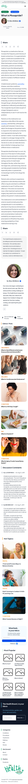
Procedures (6, 735)
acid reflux (21, 84)
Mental (5, 561)
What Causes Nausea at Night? (13, 619)
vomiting (4, 123)
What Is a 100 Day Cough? (9, 406)
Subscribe (14, 640)
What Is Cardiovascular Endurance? (13, 379)
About (4, 752)
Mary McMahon (14, 21)
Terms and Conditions (13, 781)
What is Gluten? (18, 678)
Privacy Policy (4, 781)
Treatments (5, 347)
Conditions (5, 404)
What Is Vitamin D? (7, 434)
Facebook (5, 762)
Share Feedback (18, 317)
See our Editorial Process (7, 317)
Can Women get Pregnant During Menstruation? (7, 694)
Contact (5, 755)
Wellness (4, 377)
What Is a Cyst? (7, 663)
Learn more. (23, 2)
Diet (2, 431)
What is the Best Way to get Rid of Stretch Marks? (19, 694)
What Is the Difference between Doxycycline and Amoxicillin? (11, 351)
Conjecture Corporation (16, 779)
